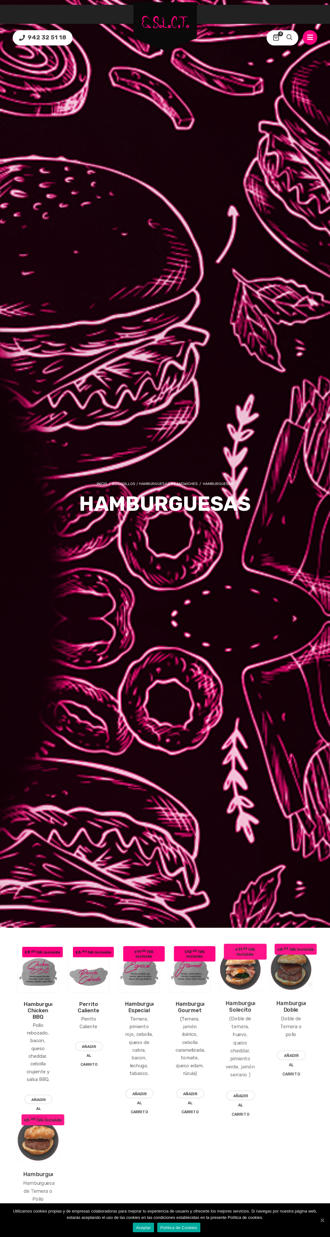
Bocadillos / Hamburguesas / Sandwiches (155, 476)
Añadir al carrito (105, 1051)
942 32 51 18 (46, 37)
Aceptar (143, 1227)
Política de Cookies (178, 1227)
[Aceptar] (322, 1220)
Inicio (102, 476)
